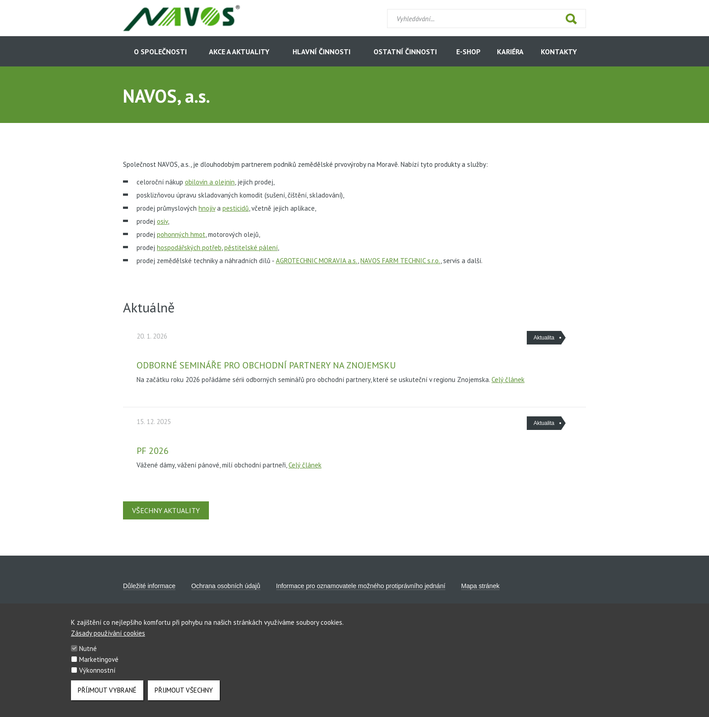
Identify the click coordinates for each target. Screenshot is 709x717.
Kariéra (510, 51)
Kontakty (559, 51)
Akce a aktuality (239, 51)
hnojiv (207, 208)
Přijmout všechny (184, 696)
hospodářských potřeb (189, 247)
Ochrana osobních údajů (225, 586)
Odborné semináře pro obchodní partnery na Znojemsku (266, 365)
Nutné (88, 655)
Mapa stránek (480, 586)
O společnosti (160, 51)
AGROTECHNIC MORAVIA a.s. (317, 260)
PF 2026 (153, 451)
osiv (162, 221)
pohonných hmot (181, 234)
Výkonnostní (97, 676)
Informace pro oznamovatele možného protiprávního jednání (360, 586)
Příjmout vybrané (107, 696)
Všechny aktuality (166, 510)
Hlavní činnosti (321, 51)
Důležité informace (149, 586)
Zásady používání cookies (108, 639)
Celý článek (508, 379)
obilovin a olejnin (210, 182)
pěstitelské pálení (251, 247)
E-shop (468, 51)
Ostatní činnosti (405, 51)
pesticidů (235, 208)
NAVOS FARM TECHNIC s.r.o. (400, 260)
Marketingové (98, 665)
